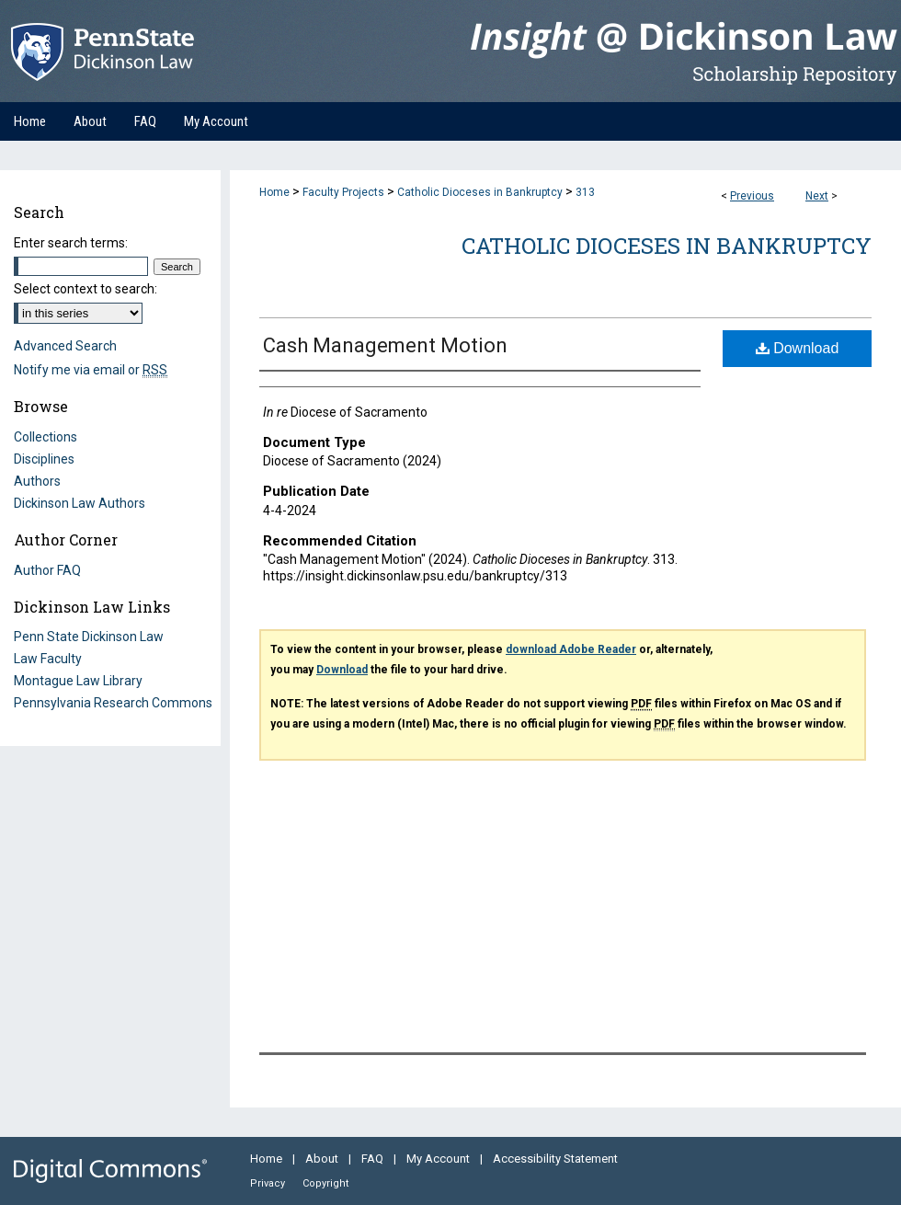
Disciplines (44, 459)
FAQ (373, 1158)
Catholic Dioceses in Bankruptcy (480, 192)
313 (585, 192)
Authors (37, 481)
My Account (439, 1158)
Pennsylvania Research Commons (113, 702)
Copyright (325, 1183)
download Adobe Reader (571, 649)
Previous (752, 195)
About (323, 1158)
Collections (45, 437)
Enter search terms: (71, 242)
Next (816, 195)
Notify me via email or (90, 369)
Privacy (269, 1183)
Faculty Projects (343, 192)
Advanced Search (65, 346)
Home (274, 192)
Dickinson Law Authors (79, 503)
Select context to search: (85, 288)
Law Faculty (48, 658)
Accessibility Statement (555, 1158)
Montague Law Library (78, 680)
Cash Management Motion (385, 345)
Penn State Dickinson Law (89, 636)
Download (797, 348)
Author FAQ (47, 570)
